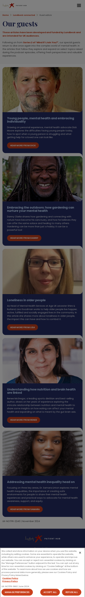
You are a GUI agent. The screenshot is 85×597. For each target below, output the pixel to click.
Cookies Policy (10, 579)
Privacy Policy (10, 583)
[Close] (80, 554)
